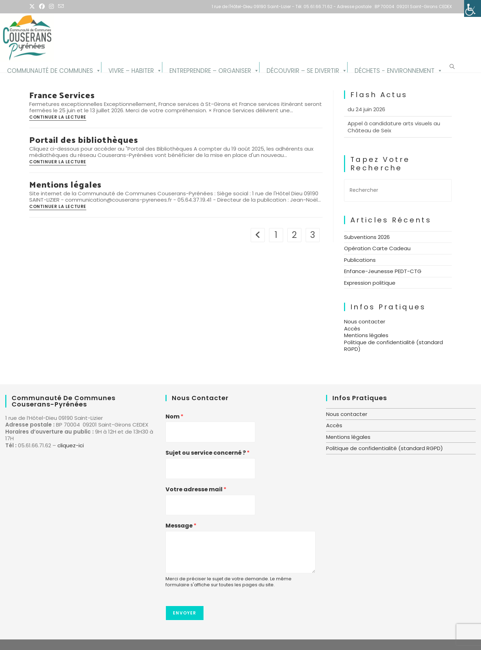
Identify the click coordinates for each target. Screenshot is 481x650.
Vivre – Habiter (131, 69)
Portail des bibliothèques (83, 139)
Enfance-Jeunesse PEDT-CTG (382, 271)
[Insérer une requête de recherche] (398, 190)
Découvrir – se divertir (303, 69)
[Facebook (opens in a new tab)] (42, 6)
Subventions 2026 (367, 237)
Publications (360, 260)
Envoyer (184, 613)
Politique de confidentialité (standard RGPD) (393, 346)
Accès (352, 328)
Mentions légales (65, 184)
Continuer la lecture (57, 117)
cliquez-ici (70, 445)
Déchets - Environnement (395, 69)
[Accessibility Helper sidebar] (472, 8)
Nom (174, 417)
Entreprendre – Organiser (210, 69)
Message (180, 526)
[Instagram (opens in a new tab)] (51, 6)
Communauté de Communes (50, 69)
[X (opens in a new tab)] (33, 6)
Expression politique (369, 282)
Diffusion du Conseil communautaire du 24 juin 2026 (395, 114)
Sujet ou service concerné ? (207, 453)
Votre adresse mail (195, 489)
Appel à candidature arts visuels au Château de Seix (394, 135)
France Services (62, 94)
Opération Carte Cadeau (377, 248)
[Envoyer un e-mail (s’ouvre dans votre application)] (61, 6)
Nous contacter (364, 321)
